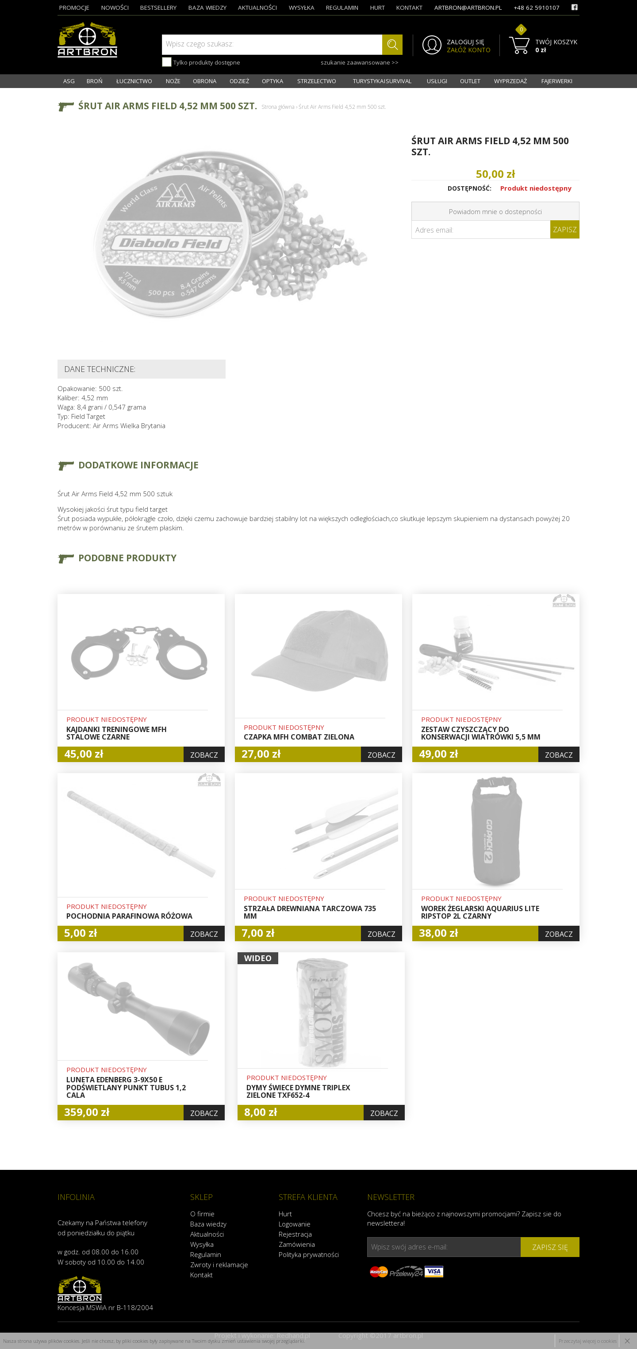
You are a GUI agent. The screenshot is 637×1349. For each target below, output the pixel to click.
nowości (115, 7)
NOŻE (173, 81)
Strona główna (278, 107)
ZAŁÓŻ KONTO (469, 50)
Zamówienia (297, 1244)
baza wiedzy (207, 7)
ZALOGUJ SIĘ (465, 42)
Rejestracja (295, 1234)
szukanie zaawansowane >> (360, 62)
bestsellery (158, 7)
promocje (74, 7)
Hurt (285, 1213)
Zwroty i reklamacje (219, 1264)
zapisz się (550, 1247)
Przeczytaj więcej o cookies (588, 1341)
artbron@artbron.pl (468, 7)
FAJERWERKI (556, 81)
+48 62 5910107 (537, 7)
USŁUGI (437, 81)
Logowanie (295, 1223)
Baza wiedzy (208, 1223)
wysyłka (302, 7)
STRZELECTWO (316, 81)
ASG (69, 81)
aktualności (257, 7)
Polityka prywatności (309, 1254)
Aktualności (207, 1234)
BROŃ (95, 81)
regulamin (342, 7)
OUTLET (470, 81)
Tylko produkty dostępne (201, 62)
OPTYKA (272, 81)
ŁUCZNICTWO (134, 81)
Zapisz (565, 229)
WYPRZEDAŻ (510, 81)
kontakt (409, 7)
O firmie (202, 1213)
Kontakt (201, 1274)
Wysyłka (202, 1244)
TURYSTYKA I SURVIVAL (382, 81)
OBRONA (204, 81)
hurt (377, 7)
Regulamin (205, 1254)
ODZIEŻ (239, 81)
